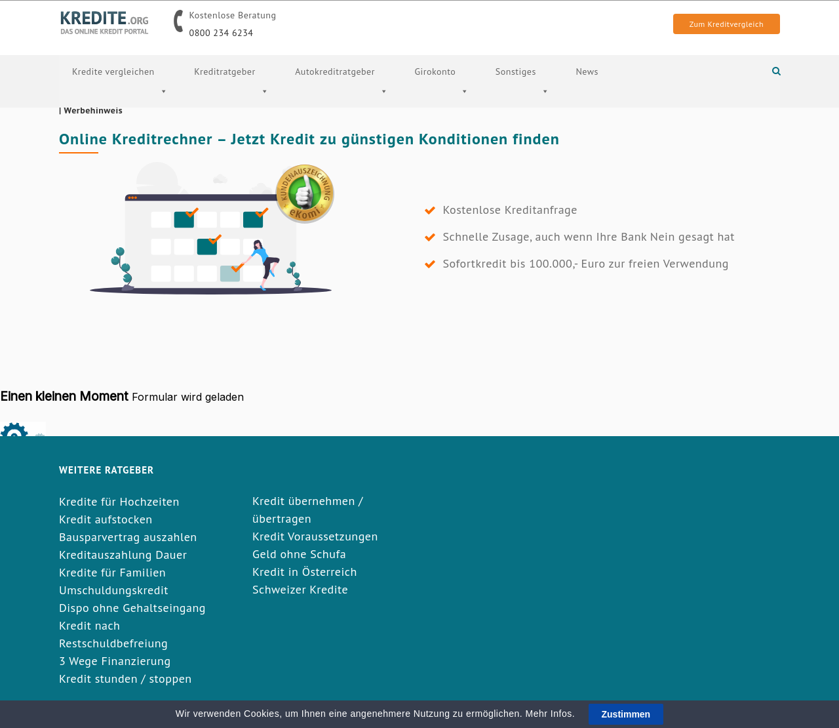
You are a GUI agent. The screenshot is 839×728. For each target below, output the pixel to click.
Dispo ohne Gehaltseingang (132, 607)
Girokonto (441, 96)
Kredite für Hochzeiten (119, 501)
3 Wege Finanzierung (115, 660)
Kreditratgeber (231, 96)
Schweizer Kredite (300, 589)
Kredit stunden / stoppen (125, 678)
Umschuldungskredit (113, 589)
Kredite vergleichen (120, 96)
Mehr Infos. (552, 713)
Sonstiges (523, 96)
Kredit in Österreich (304, 571)
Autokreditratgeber (341, 96)
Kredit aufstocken (106, 519)
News (587, 71)
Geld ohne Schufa (299, 553)
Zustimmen (626, 714)
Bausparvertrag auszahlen (128, 536)
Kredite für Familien (112, 572)
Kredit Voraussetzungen (315, 536)
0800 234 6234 (221, 33)
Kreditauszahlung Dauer (123, 554)
